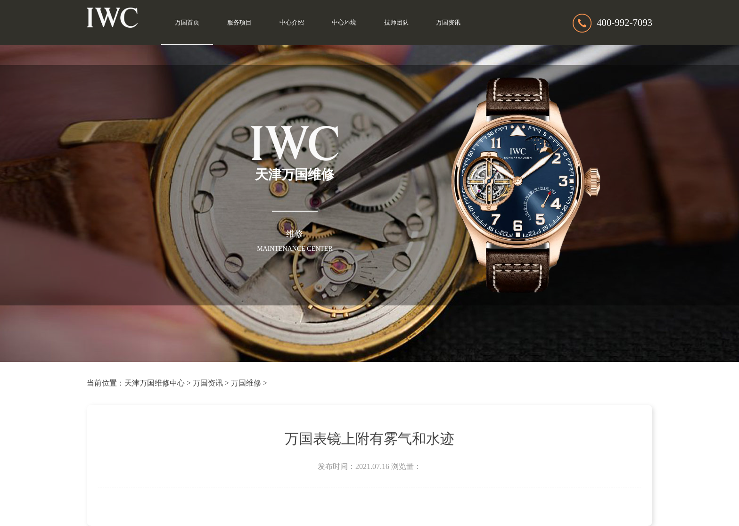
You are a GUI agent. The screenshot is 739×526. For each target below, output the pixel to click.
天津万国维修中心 (154, 383)
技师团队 (396, 22)
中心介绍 (291, 22)
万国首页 (187, 22)
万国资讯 (448, 22)
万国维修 (246, 383)
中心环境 (344, 22)
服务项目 (239, 22)
